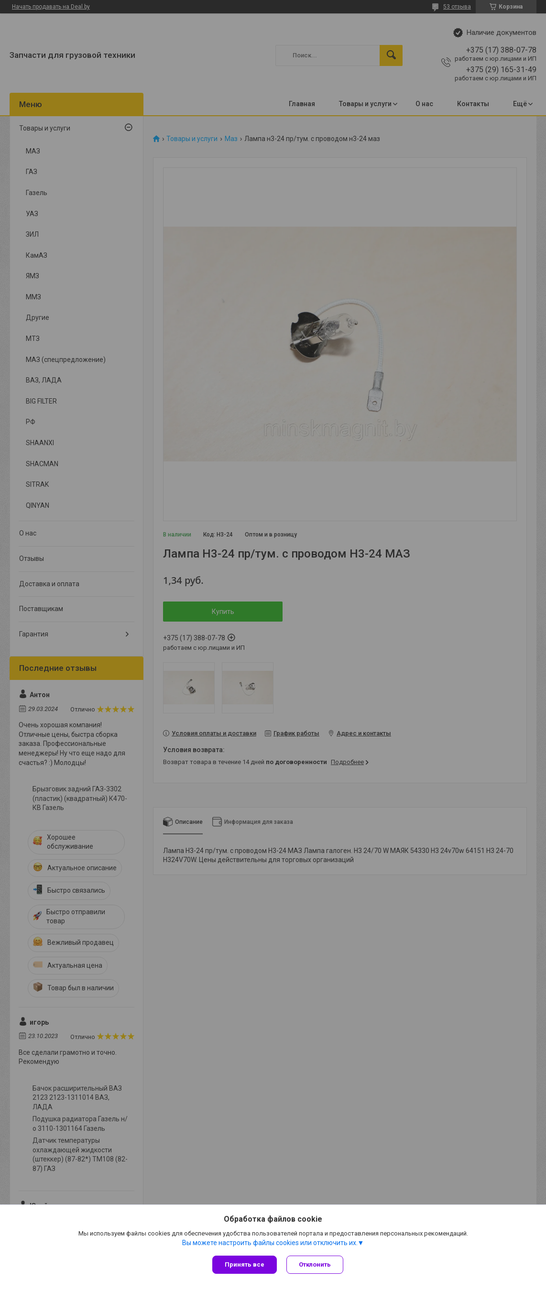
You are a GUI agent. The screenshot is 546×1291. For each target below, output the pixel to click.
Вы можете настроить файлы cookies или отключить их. (270, 1243)
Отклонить (315, 1264)
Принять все (244, 1264)
